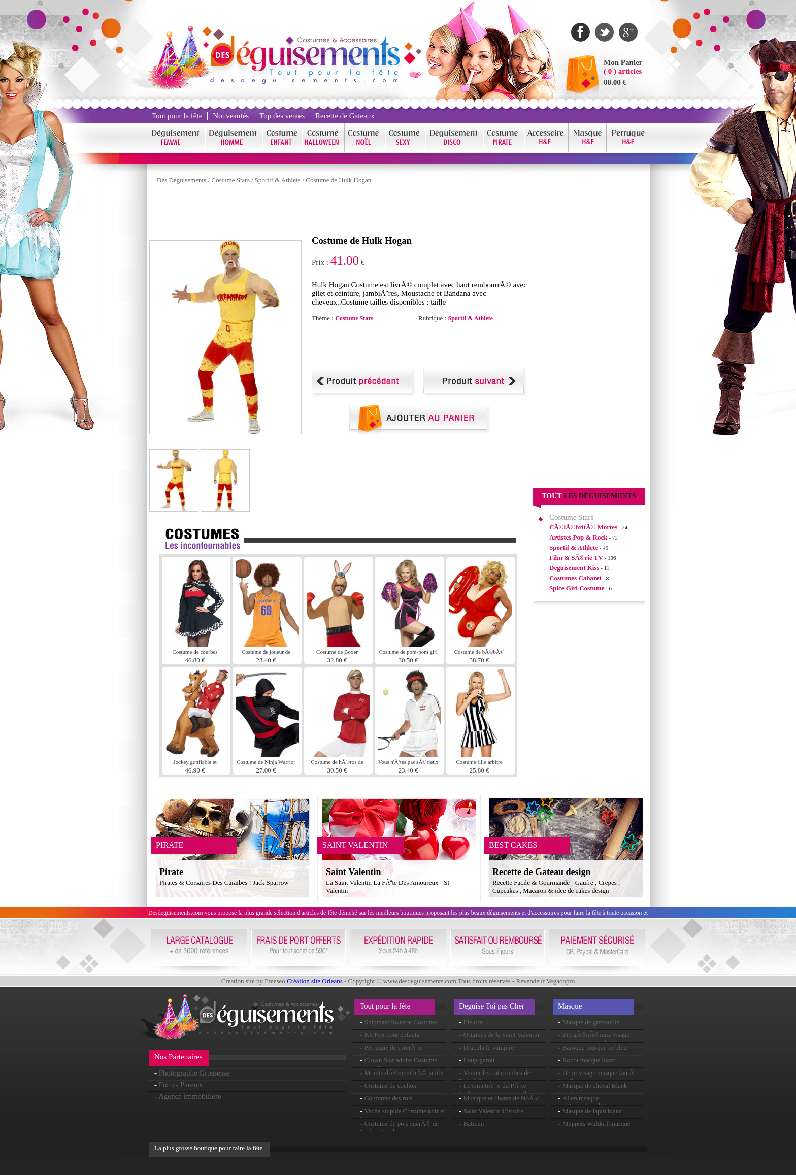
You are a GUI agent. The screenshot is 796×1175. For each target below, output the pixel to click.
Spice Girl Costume (576, 588)
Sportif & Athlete (278, 180)
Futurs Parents (181, 1085)
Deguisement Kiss (574, 568)
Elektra (473, 1022)
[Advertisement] (334, 212)
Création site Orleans (315, 981)
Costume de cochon (390, 1085)
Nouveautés (231, 116)
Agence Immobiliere (189, 1096)
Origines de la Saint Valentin (501, 1034)
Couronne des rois (388, 1098)
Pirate (171, 872)
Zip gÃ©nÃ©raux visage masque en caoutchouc (593, 1039)
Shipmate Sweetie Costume (400, 1022)
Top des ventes (282, 116)
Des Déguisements (181, 180)
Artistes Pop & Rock (578, 537)
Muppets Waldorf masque (596, 1123)
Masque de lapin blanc (592, 1111)
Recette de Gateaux (345, 116)
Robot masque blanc (589, 1060)
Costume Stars (230, 180)
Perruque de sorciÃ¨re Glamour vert (391, 1051)
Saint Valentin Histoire (493, 1111)
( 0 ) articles (623, 71)
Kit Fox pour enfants (391, 1034)
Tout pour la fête (177, 116)
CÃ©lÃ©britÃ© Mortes (583, 527)
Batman (473, 1123)
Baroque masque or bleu (594, 1047)
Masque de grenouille (591, 1022)
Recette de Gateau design (541, 872)
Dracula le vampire (488, 1047)
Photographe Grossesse (194, 1073)
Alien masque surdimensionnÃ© (582, 1102)
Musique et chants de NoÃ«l (501, 1098)
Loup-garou (478, 1060)
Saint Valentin (353, 872)
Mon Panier (623, 62)
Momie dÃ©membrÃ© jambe (404, 1073)
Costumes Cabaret (575, 578)
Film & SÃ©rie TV (576, 557)
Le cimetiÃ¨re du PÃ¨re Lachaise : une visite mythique (499, 1089)
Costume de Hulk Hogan (338, 180)
